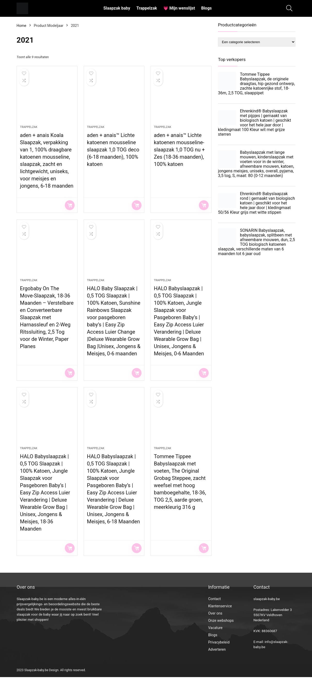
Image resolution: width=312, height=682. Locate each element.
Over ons (215, 618)
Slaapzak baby (116, 8)
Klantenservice (220, 611)
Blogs (206, 8)
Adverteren (217, 654)
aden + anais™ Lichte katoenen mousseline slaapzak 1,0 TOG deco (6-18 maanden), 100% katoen (113, 151)
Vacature (215, 633)
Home (21, 26)
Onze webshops (221, 625)
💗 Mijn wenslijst (179, 8)
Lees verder (70, 207)
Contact (214, 604)
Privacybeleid (219, 647)
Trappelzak (146, 8)
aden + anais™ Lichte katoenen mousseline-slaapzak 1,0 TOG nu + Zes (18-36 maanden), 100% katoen (179, 151)
